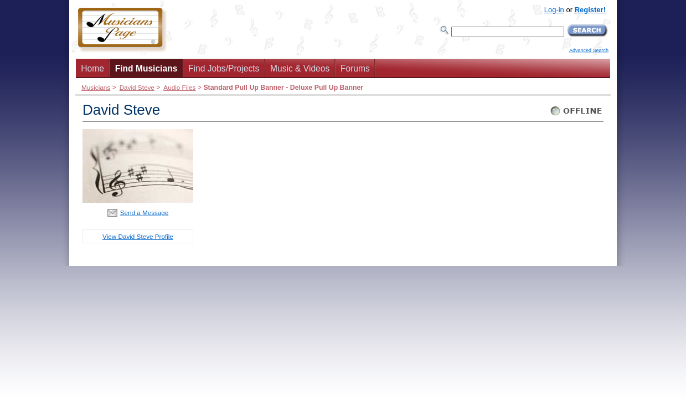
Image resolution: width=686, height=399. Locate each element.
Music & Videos (299, 68)
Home (92, 68)
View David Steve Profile (137, 236)
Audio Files (179, 87)
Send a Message (144, 212)
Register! (590, 10)
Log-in (554, 10)
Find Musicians (146, 68)
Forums (355, 68)
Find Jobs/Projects (223, 68)
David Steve (137, 87)
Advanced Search (588, 50)
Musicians (95, 87)
